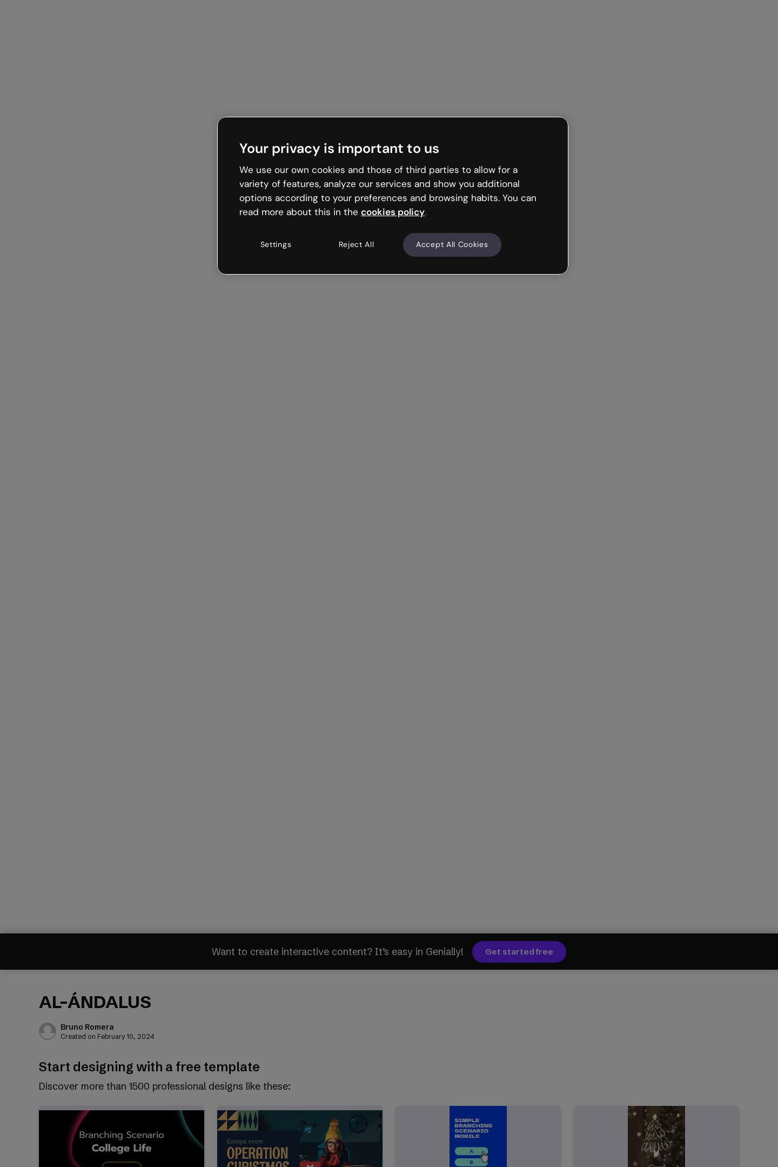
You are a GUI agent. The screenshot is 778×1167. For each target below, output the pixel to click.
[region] (392, 196)
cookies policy (393, 212)
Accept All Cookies (452, 244)
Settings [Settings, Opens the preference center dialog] (276, 244)
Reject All (356, 244)
